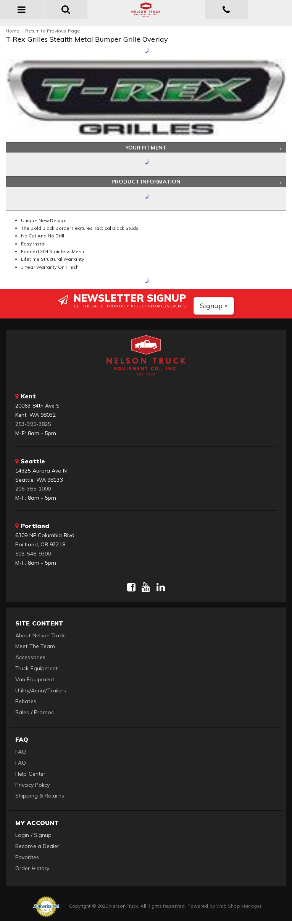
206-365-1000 (33, 488)
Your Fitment (146, 147)
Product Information (146, 181)
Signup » (214, 305)
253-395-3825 (33, 424)
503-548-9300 (33, 553)
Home (12, 31)
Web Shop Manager (239, 906)
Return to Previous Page (52, 31)
